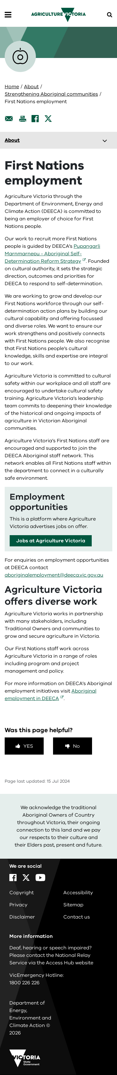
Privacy (18, 904)
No (76, 746)
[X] (48, 118)
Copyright (21, 892)
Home (12, 86)
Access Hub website (69, 962)
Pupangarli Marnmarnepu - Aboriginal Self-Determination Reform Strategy (52, 254)
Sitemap (73, 904)
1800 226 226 (24, 982)
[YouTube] (40, 877)
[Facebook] (35, 118)
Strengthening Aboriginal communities (51, 94)
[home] (58, 14)
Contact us (76, 917)
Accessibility (78, 892)
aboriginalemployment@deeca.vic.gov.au (54, 575)
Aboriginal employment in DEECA (50, 695)
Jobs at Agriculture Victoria (50, 540)
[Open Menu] (8, 15)
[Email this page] (9, 118)
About (31, 86)
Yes (28, 746)
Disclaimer (22, 917)
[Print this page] (22, 118)
